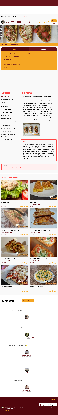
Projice (5, 67)
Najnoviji (15, 49)
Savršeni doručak (43, 278)
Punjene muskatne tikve (43, 250)
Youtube (42, 407)
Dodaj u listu (53, 21)
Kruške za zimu (8, 62)
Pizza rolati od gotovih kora (43, 221)
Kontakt (11, 408)
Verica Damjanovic (29, 372)
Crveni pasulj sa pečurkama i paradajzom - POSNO (18, 53)
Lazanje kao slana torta (14, 221)
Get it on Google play (52, 404)
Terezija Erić (30, 337)
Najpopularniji (43, 49)
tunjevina (7, 167)
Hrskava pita (43, 193)
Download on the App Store (43, 404)
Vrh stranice (52, 399)
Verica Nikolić (27, 390)
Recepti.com (29, 2)
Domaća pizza (14, 278)
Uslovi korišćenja (20, 407)
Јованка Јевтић (10, 22)
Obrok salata (7, 59)
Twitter (37, 407)
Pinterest (53, 407)
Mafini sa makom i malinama (11, 56)
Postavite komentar (28, 300)
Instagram (47, 407)
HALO (10, 410)
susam (32, 167)
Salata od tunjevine (14, 193)
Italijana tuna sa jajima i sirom (12, 64)
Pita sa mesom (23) (14, 250)
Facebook (32, 407)
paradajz (16, 167)
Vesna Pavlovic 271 (27, 355)
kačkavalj (24, 167)
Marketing (7, 408)
